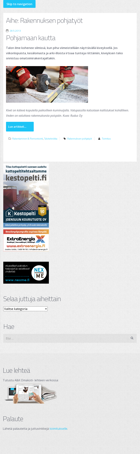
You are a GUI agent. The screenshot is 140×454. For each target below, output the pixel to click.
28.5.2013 (15, 31)
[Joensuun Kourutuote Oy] (70, 195)
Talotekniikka (50, 138)
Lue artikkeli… (17, 126)
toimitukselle (58, 429)
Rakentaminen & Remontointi (27, 138)
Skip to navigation (19, 4)
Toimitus (106, 138)
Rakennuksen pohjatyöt (79, 138)
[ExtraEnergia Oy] (70, 240)
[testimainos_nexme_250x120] (70, 273)
